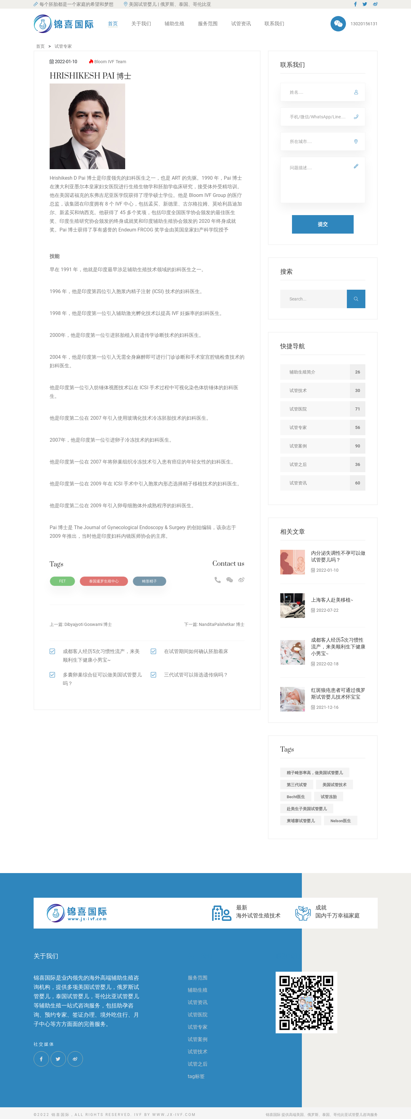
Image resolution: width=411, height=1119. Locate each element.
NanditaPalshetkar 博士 (222, 624)
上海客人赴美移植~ (332, 600)
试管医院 (198, 1015)
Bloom (100, 61)
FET (62, 581)
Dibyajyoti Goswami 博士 (88, 624)
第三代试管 (297, 784)
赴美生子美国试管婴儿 (307, 809)
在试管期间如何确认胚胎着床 (196, 651)
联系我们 (274, 24)
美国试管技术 (335, 784)
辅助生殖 (174, 24)
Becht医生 (296, 796)
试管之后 (198, 1064)
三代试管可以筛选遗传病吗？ (196, 675)
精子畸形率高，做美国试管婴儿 (315, 772)
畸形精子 (149, 581)
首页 (113, 24)
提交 (323, 224)
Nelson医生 (341, 821)
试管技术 (198, 1052)
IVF (111, 61)
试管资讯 (241, 24)
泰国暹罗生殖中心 (104, 581)
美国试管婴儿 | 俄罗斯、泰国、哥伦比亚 (167, 4)
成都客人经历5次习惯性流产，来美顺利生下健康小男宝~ (338, 647)
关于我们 (141, 24)
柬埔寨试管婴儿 (301, 821)
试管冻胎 (329, 796)
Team (121, 61)
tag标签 (196, 1076)
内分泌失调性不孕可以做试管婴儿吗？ (338, 556)
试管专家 (198, 1027)
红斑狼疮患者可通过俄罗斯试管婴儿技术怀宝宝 (338, 693)
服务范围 (208, 24)
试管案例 (198, 1039)
